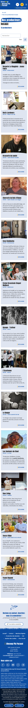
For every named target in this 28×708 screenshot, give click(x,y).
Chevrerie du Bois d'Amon (12, 198)
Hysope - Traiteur (9, 327)
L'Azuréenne (7, 371)
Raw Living (6, 493)
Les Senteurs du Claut (11, 451)
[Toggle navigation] (26, 5)
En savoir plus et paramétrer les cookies (14, 701)
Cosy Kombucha (8, 241)
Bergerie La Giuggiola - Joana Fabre (13, 67)
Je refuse (9, 705)
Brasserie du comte (10, 156)
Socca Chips (7, 536)
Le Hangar (6, 413)
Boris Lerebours (8, 113)
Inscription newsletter (14, 624)
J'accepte (19, 705)
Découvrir (21, 86)
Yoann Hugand (8, 578)
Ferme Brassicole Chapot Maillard (12, 284)
